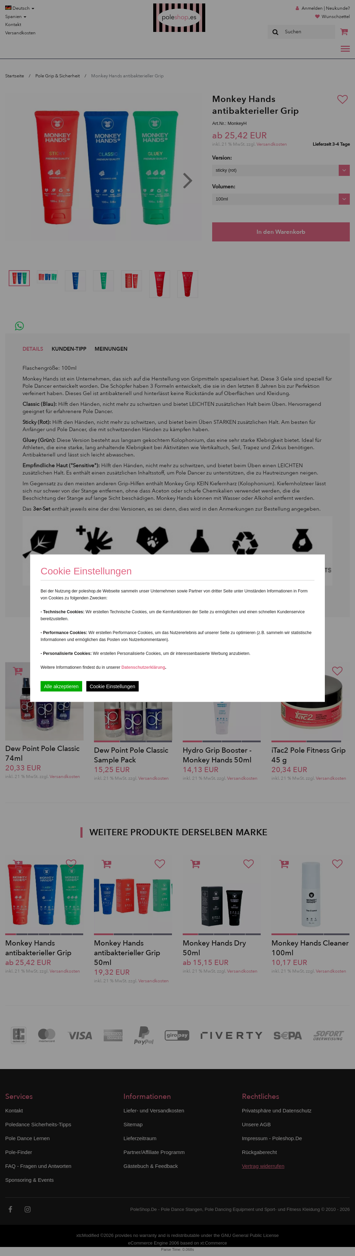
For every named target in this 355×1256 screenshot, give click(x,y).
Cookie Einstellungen (113, 686)
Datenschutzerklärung (143, 667)
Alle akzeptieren (61, 686)
